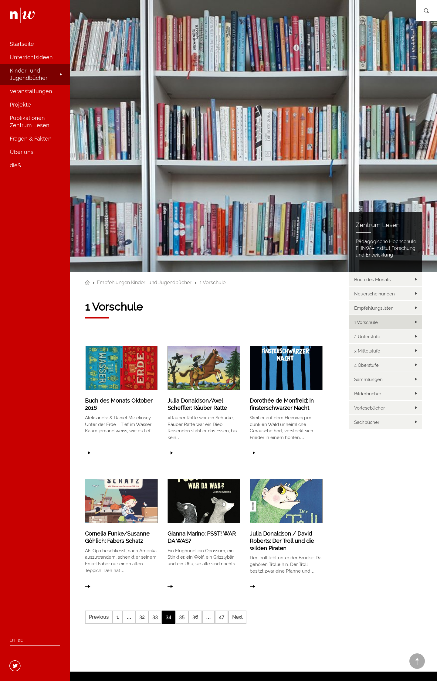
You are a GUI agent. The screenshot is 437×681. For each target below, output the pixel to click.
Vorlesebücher (369, 408)
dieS (15, 165)
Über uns (21, 152)
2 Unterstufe (367, 336)
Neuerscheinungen (374, 294)
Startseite (22, 44)
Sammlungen (368, 379)
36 (195, 617)
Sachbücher (366, 422)
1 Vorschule (366, 322)
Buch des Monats (372, 279)
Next (237, 617)
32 (141, 617)
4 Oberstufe (366, 365)
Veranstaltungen (31, 91)
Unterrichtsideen (31, 57)
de (20, 640)
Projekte (20, 104)
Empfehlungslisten (374, 308)
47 (221, 617)
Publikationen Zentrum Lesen (29, 121)
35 (182, 617)
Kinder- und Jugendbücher (28, 74)
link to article (121, 399)
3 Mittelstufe (367, 351)
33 (155, 617)
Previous (99, 617)
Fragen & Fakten (31, 138)
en (12, 640)
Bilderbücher (367, 394)
